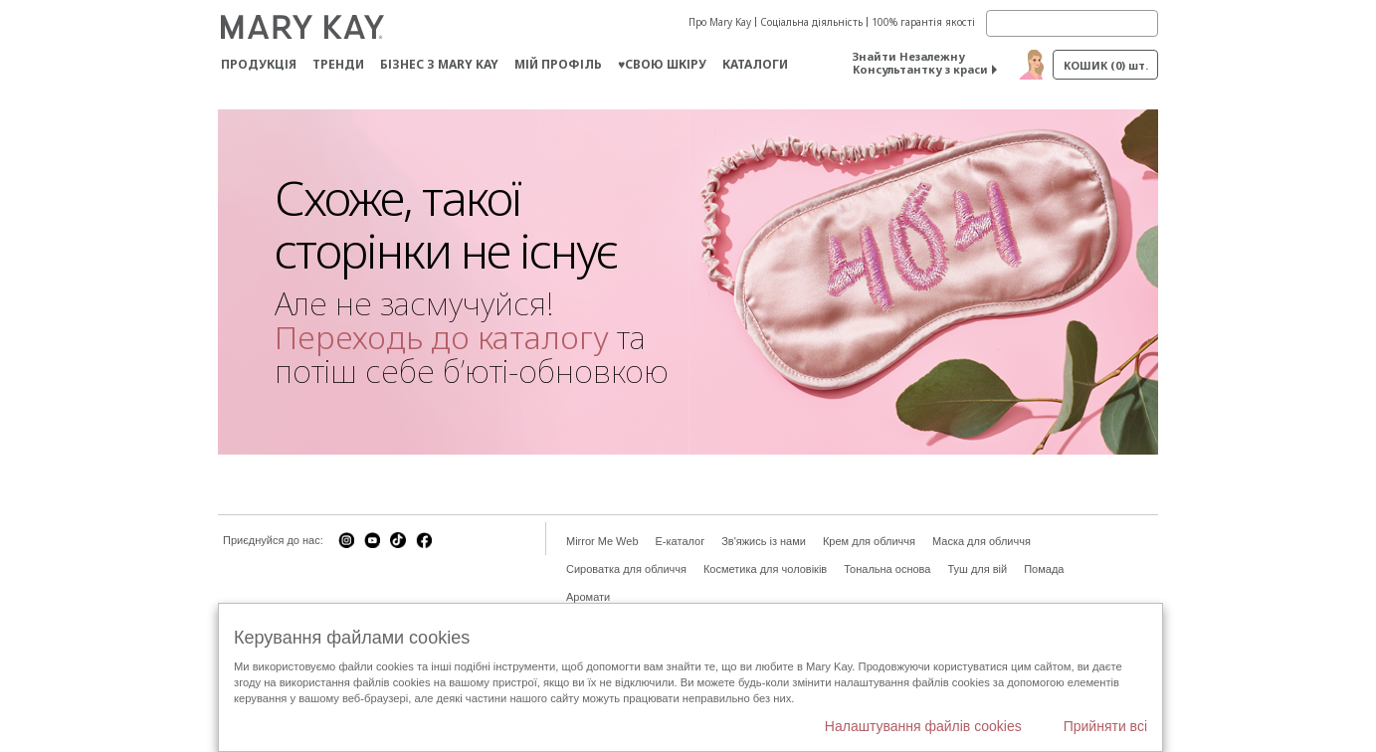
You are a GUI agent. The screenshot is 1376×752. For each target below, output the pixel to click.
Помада (1044, 569)
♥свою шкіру (662, 64)
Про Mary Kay (719, 22)
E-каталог (680, 541)
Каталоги (755, 64)
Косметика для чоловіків (765, 569)
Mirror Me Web (602, 541)
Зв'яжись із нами (763, 541)
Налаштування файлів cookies (923, 726)
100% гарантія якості (923, 22)
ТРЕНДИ (338, 64)
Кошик (1106, 65)
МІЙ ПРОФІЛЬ (558, 64)
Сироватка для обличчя (626, 569)
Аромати (588, 597)
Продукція (258, 64)
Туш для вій (977, 569)
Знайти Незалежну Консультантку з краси (920, 63)
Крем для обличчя (869, 541)
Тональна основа (887, 569)
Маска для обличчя (981, 541)
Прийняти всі (1105, 726)
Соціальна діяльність (811, 22)
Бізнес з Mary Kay (439, 64)
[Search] (1072, 23)
